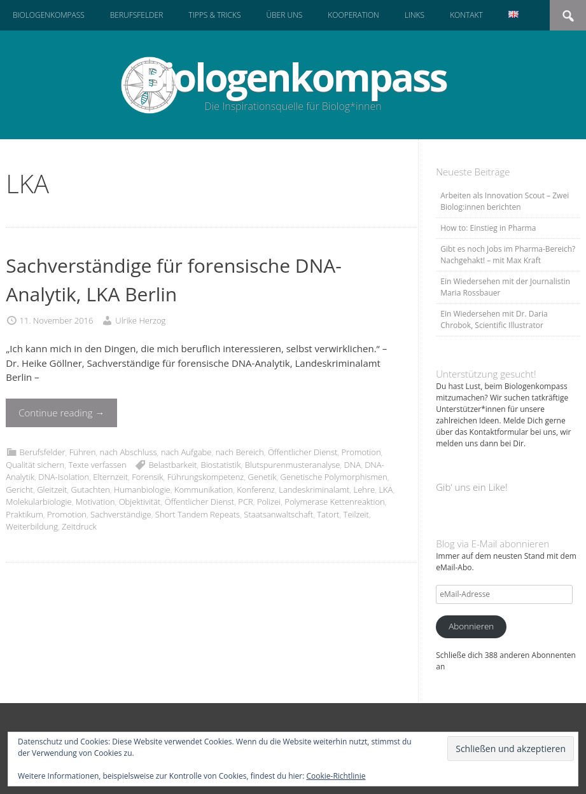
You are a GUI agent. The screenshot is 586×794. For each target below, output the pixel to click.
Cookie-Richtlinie (336, 775)
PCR (245, 501)
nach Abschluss (128, 452)
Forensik (147, 477)
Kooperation (353, 15)
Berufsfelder (137, 15)
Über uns (284, 15)
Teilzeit (356, 514)
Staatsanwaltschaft (278, 514)
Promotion (361, 452)
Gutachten (90, 489)
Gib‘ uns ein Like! (471, 487)
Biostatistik (221, 464)
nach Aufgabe (186, 452)
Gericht (19, 489)
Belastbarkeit (172, 464)
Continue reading (61, 412)
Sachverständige (120, 514)
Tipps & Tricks (214, 15)
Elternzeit (110, 477)
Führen (82, 452)
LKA (386, 489)
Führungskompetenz (205, 477)
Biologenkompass (49, 15)
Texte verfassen (97, 464)
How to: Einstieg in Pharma (488, 227)
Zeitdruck (79, 526)
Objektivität (140, 501)
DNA (352, 464)
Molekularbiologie (38, 501)
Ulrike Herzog (140, 320)
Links (414, 15)
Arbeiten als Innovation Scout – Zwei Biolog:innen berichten (504, 201)
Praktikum (24, 514)
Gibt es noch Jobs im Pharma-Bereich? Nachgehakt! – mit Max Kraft (507, 254)
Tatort (328, 514)
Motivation (95, 501)
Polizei (269, 501)
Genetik (262, 477)
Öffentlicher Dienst (303, 452)
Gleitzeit (52, 489)
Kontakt (466, 15)
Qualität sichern (35, 464)
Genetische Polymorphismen (334, 477)
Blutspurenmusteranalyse (292, 464)
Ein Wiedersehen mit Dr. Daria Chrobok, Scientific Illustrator (493, 319)
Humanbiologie (142, 489)
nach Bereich (240, 452)
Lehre (364, 489)
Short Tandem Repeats (197, 514)
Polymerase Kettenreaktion (334, 501)
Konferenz (256, 489)
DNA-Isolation (63, 477)
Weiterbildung (32, 526)
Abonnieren (471, 626)
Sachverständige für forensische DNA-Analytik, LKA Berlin (174, 279)
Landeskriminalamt (314, 489)
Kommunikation (203, 489)
